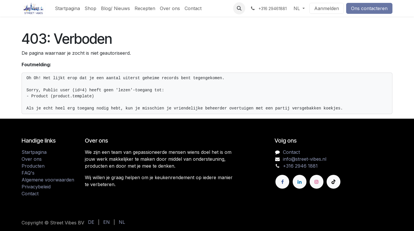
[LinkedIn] (299, 182)
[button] (239, 8)
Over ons (32, 159)
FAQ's (28, 173)
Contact (30, 193)
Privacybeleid (36, 187)
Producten (33, 166)
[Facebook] (282, 182)
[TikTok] (333, 182)
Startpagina (34, 152)
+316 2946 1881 (300, 166)
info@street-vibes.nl (304, 159)
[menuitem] (67, 8)
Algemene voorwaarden (48, 180)
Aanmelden (326, 8)
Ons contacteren (369, 8)
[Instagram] (316, 182)
